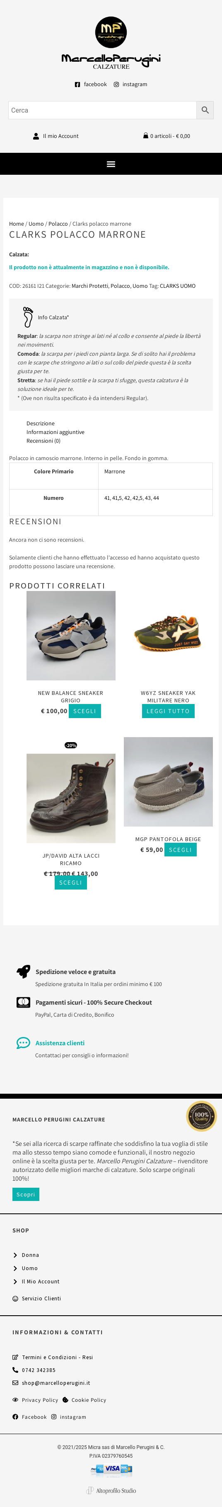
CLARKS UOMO (177, 285)
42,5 (137, 498)
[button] (111, 164)
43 (148, 498)
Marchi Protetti (90, 285)
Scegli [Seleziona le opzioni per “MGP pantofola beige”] (180, 850)
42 (127, 498)
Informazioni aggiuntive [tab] (55, 432)
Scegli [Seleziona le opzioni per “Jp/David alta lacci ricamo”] (70, 882)
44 (156, 498)
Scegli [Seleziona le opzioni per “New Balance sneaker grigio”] (85, 711)
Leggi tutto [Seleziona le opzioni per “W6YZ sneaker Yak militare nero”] (168, 711)
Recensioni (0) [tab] (43, 440)
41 (107, 498)
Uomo (36, 223)
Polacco (58, 223)
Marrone (114, 471)
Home (16, 223)
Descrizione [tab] (41, 423)
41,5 (117, 498)
